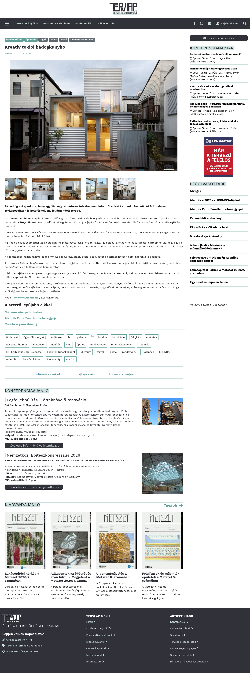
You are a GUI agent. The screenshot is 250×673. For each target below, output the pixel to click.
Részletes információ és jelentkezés (34, 445)
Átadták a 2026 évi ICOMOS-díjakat (215, 200)
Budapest (12, 337)
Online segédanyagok (184, 648)
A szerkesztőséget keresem (21, 651)
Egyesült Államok (17, 344)
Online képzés (105, 23)
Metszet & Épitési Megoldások (208, 304)
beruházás (118, 337)
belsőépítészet (32, 359)
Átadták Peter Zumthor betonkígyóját (31, 318)
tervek (100, 351)
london (102, 337)
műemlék (12, 359)
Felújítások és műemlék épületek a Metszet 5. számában (160, 577)
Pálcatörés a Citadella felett (210, 227)
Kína (68, 344)
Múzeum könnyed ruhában (23, 312)
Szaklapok (177, 635)
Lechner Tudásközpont (61, 351)
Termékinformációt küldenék (22, 645)
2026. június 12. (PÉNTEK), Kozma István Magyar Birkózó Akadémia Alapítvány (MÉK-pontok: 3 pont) (214, 76)
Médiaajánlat (95, 655)
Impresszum (95, 661)
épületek (151, 337)
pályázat (82, 337)
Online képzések (97, 648)
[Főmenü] (6, 23)
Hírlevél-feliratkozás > (218, 38)
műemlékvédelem (122, 344)
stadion (70, 359)
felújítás (136, 337)
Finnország (53, 359)
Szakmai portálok (182, 655)
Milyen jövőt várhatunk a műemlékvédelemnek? (207, 247)
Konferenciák (83, 23)
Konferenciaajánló (98, 628)
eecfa (113, 351)
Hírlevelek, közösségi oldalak (189, 661)
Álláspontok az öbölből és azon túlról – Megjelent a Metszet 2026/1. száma (71, 577)
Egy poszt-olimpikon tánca (209, 282)
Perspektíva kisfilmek (56, 23)
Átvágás (195, 191)
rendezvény (129, 351)
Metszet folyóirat (27, 23)
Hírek (90, 621)
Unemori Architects (26, 297)
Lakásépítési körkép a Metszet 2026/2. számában (22, 577)
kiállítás (55, 344)
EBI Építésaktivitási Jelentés (23, 351)
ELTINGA (164, 351)
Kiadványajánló (96, 641)
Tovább (171, 505)
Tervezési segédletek (184, 641)
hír (70, 337)
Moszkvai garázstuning (21, 324)
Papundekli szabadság (205, 218)
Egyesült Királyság (34, 337)
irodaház (144, 344)
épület (81, 344)
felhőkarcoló (98, 344)
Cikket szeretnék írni (17, 639)
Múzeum (86, 351)
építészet (57, 337)
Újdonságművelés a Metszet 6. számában (112, 575)
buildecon (39, 344)
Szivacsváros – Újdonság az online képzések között (214, 259)
